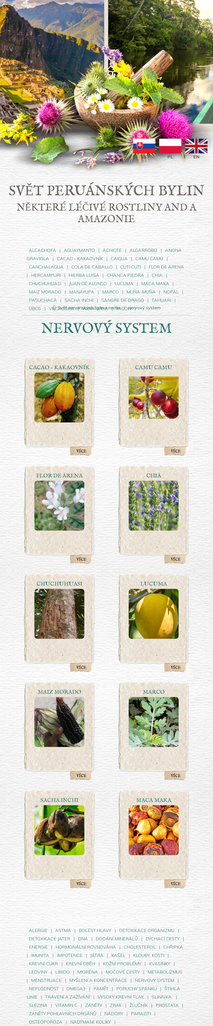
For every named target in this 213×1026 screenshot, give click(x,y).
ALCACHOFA (42, 250)
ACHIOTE (112, 250)
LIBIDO (62, 972)
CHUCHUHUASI (45, 283)
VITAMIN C (66, 1005)
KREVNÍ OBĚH (80, 963)
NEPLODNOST (44, 988)
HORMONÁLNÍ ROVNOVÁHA (86, 947)
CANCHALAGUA (46, 267)
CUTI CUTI (131, 267)
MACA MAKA (155, 283)
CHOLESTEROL (140, 947)
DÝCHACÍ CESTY (162, 938)
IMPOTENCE (69, 955)
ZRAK (116, 1005)
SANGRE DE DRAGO (123, 300)
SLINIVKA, (162, 997)
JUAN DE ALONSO (88, 283)
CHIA (157, 275)
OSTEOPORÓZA (45, 1022)
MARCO (110, 292)
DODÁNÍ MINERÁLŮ (117, 938)
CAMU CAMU (149, 258)
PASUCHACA (43, 300)
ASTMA (63, 930)
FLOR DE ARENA (166, 267)
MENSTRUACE (47, 980)
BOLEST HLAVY (95, 930)
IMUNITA (40, 955)
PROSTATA (167, 1005)
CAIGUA (119, 258)
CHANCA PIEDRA (126, 275)
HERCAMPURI (46, 275)
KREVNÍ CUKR (43, 963)
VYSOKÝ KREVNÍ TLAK (121, 997)
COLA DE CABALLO (92, 267)
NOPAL (171, 292)
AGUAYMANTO (79, 250)
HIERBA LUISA (84, 275)
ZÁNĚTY (93, 1005)
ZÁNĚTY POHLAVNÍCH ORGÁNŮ (63, 1013)
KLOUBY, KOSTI (148, 955)
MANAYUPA (81, 292)
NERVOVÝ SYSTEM (155, 980)
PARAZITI (141, 1013)
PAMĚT (100, 988)
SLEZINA (38, 1005)
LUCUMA (124, 283)
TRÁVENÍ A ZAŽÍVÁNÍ (67, 997)
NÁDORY (113, 1013)
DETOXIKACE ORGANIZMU (146, 930)
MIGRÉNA (87, 972)
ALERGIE (38, 930)
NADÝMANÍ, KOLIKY (91, 1022)
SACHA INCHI (79, 300)
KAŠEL (118, 955)
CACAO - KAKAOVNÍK (80, 258)
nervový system (144, 307)
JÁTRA (96, 955)
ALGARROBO (143, 250)
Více (81, 451)
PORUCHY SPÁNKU (137, 988)
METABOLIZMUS (165, 972)
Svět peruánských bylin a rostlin (86, 307)
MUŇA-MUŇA (141, 292)
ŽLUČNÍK (139, 1005)
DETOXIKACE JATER (49, 938)
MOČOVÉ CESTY (123, 972)
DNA (83, 938)
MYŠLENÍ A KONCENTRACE (98, 980)
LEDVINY (38, 972)
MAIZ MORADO (45, 292)
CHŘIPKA (173, 947)
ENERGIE (38, 947)
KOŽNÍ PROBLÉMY (122, 963)
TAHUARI (161, 300)
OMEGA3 (76, 988)
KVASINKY (159, 963)
